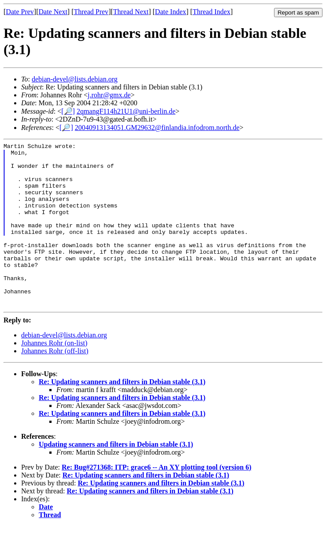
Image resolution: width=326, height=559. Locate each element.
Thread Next (130, 11)
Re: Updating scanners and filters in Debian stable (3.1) (122, 414)
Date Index (170, 11)
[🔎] (68, 111)
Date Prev (20, 11)
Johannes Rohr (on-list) (54, 376)
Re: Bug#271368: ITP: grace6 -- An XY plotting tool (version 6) (156, 500)
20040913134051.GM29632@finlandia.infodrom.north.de (157, 127)
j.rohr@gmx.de (109, 95)
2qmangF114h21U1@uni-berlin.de (126, 111)
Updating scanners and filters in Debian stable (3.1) (116, 477)
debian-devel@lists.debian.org (75, 79)
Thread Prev (91, 11)
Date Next (53, 11)
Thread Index (211, 11)
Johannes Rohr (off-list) (55, 384)
